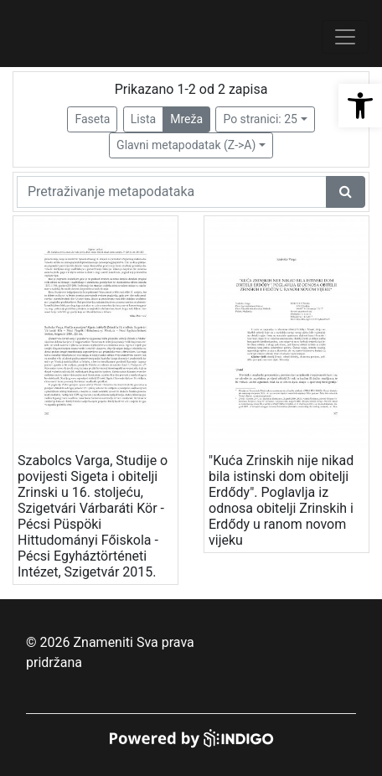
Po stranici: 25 (260, 119)
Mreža (186, 119)
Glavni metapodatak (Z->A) (186, 145)
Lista (143, 119)
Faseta (92, 119)
